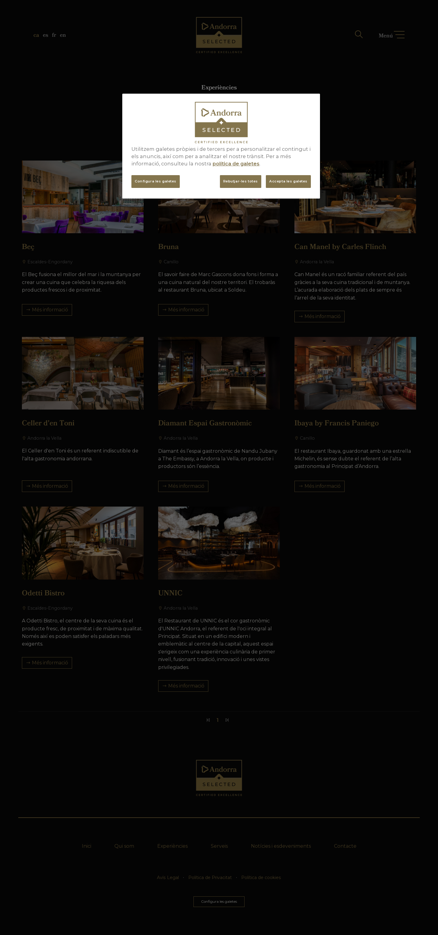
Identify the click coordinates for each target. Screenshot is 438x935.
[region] (221, 146)
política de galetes (236, 164)
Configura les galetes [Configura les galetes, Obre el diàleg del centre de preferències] (155, 181)
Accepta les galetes (288, 181)
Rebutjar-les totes (240, 181)
